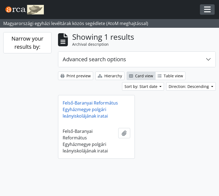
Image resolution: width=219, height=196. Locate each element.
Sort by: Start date (141, 86)
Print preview (75, 75)
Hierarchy (110, 75)
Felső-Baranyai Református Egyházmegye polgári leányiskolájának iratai (90, 109)
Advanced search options (94, 59)
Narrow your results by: (27, 42)
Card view (141, 75)
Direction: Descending (189, 86)
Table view (170, 75)
